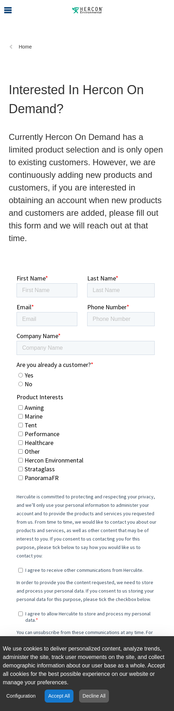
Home (20, 47)
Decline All (94, 696)
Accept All (59, 696)
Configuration (21, 696)
